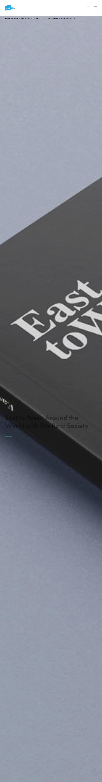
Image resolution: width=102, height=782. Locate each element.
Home (7, 19)
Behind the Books (20, 19)
